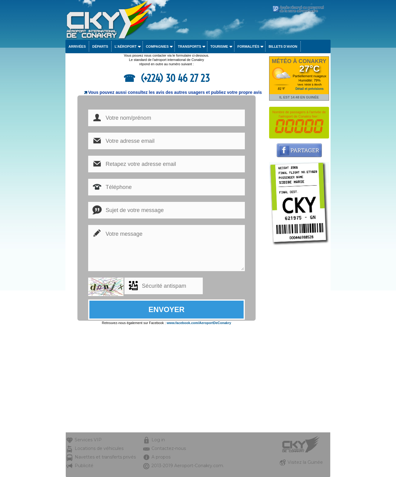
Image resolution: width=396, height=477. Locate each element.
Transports (189, 46)
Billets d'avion (283, 46)
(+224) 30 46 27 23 (174, 78)
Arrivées (77, 46)
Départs (100, 46)
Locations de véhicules (99, 448)
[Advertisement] (299, 340)
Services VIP (88, 440)
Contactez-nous (168, 448)
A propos (161, 457)
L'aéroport (126, 46)
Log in (158, 440)
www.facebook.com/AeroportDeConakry (199, 323)
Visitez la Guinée (305, 462)
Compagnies (157, 46)
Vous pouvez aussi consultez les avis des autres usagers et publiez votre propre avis (175, 92)
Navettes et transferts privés (105, 457)
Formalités (248, 46)
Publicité (84, 465)
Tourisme (219, 46)
